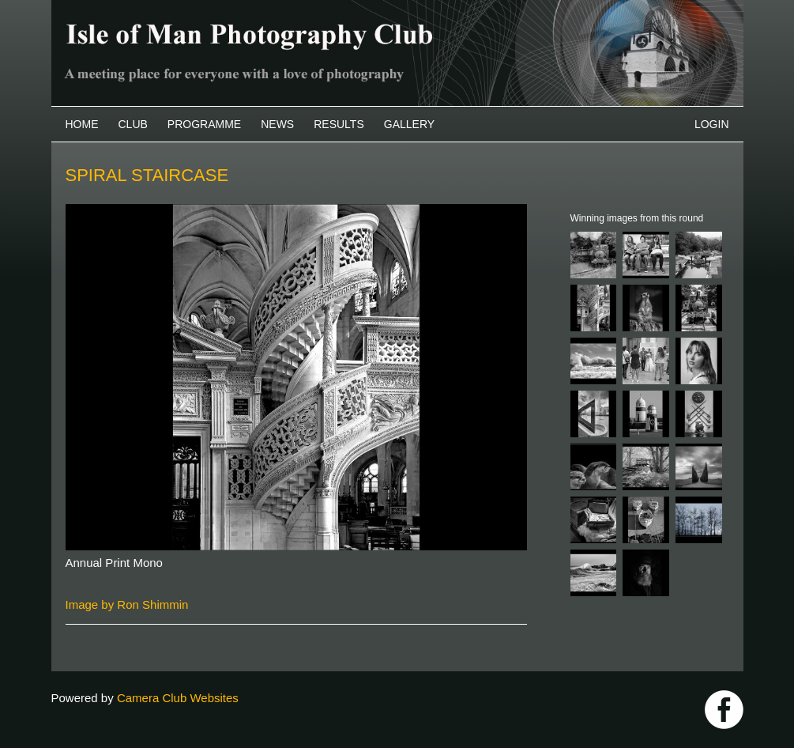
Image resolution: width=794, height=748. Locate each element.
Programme (204, 124)
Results (339, 124)
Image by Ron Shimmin (127, 604)
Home (82, 124)
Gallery (409, 124)
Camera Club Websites (178, 698)
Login (711, 124)
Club (133, 124)
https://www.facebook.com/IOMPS (724, 709)
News (277, 124)
